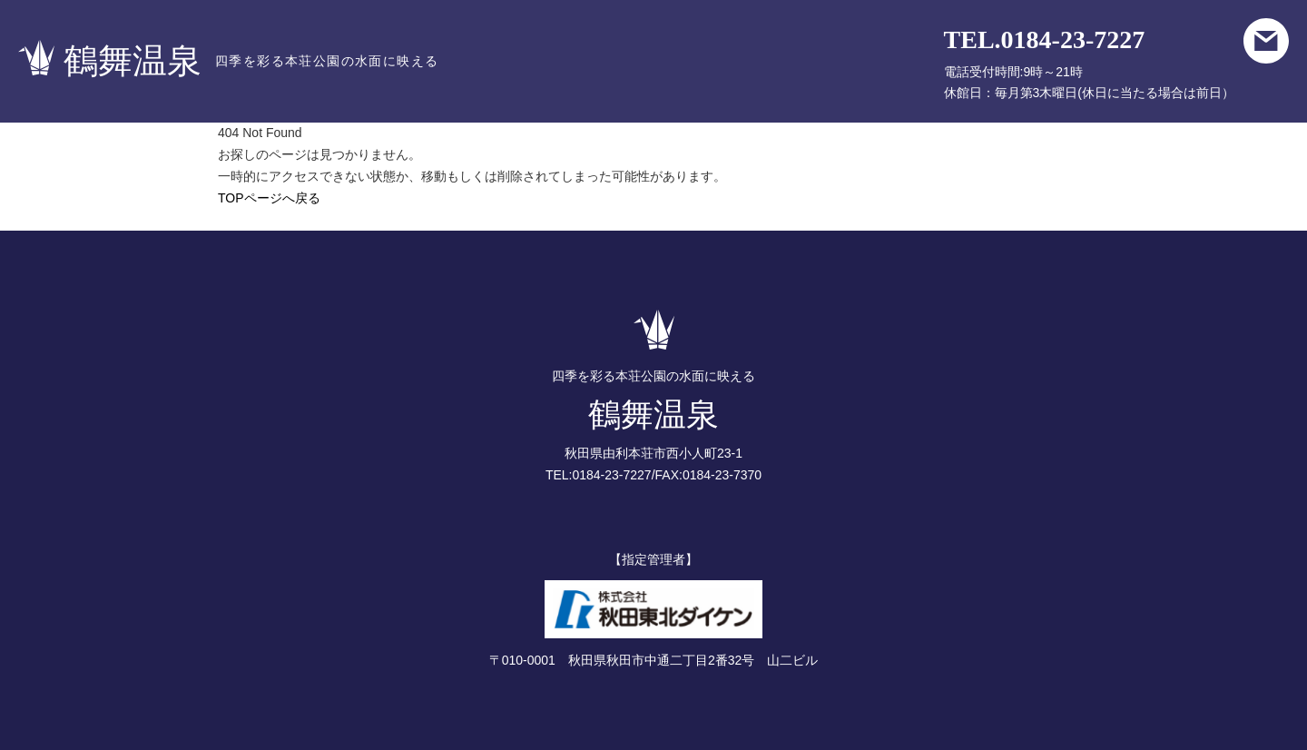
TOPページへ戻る (269, 198)
